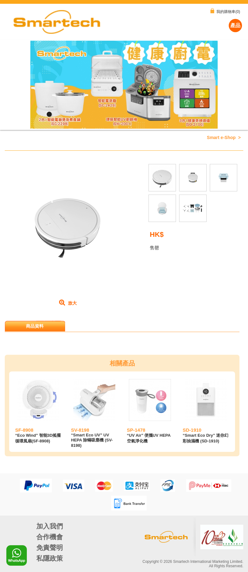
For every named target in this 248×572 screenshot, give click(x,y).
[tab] (35, 326)
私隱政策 (49, 558)
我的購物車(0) (225, 11)
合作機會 (49, 536)
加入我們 (49, 526)
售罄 (154, 247)
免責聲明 (49, 547)
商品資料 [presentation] (35, 326)
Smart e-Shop (221, 137)
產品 (235, 25)
